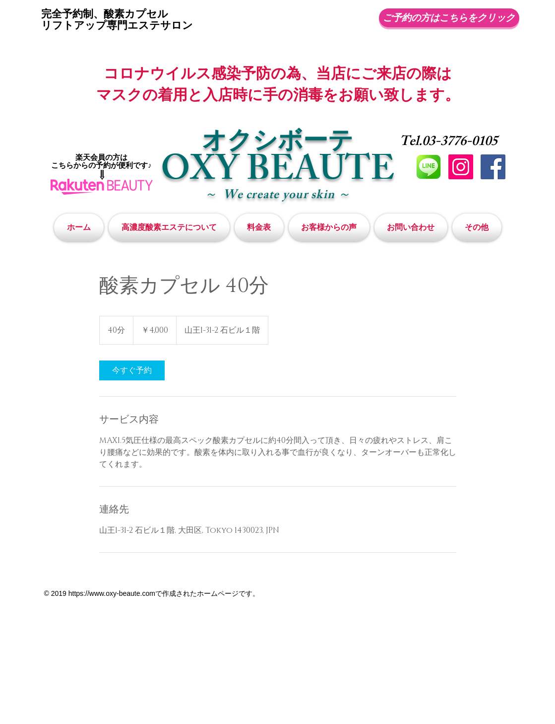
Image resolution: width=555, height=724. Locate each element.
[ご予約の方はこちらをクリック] (449, 17)
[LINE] (428, 166)
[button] (475, 227)
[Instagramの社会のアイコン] (460, 166)
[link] (132, 370)
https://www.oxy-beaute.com (111, 593)
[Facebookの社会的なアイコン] (493, 166)
